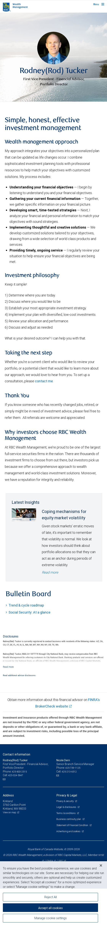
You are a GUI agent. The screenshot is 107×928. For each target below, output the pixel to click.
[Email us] (4, 818)
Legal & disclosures (66, 846)
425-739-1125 (72, 807)
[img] (53, 77)
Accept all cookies (50, 908)
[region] (53, 894)
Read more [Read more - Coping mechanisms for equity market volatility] (50, 612)
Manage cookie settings (50, 918)
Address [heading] (8, 835)
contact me (44, 420)
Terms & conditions (66, 852)
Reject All (50, 897)
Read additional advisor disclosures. (19, 714)
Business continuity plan (69, 858)
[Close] (101, 865)
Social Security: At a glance (29, 652)
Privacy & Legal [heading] (66, 835)
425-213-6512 (69, 811)
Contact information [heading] (16, 794)
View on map (9, 851)
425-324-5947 (15, 814)
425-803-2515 (19, 811)
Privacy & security (65, 840)
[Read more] (8, 706)
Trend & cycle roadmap (26, 644)
